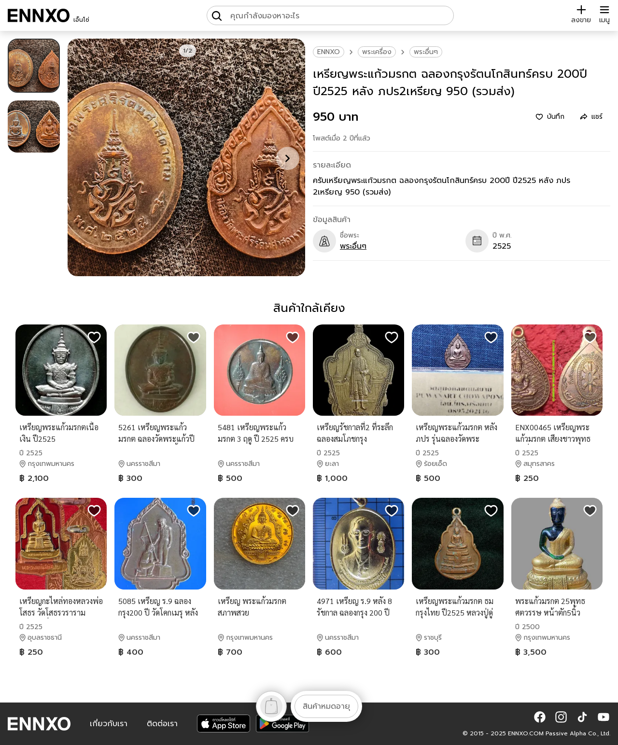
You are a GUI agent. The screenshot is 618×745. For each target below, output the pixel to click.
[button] (540, 717)
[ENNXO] (39, 15)
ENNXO (328, 52)
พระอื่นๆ (426, 52)
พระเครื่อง (377, 52)
